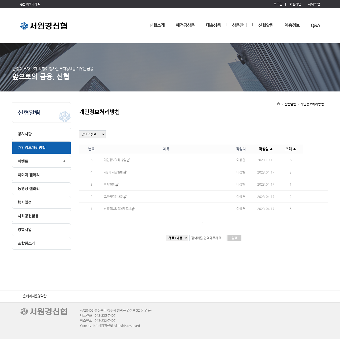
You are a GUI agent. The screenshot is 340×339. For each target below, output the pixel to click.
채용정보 (292, 25)
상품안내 (239, 25)
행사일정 (25, 202)
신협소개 (157, 25)
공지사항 (25, 134)
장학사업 (25, 229)
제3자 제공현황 (113, 172)
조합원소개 (26, 243)
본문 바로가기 (28, 4)
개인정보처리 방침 (115, 160)
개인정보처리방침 (32, 147)
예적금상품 (185, 25)
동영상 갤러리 (29, 188)
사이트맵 (314, 4)
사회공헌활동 (28, 216)
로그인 (278, 4)
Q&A (315, 25)
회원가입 (295, 4)
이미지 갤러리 (29, 175)
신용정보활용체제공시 (117, 209)
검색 (234, 238)
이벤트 (23, 161)
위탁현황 (109, 184)
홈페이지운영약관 (34, 296)
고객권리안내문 (113, 196)
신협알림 (265, 25)
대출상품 (213, 25)
